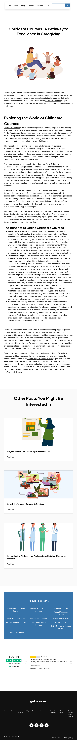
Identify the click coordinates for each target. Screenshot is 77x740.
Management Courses (38, 618)
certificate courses (51, 258)
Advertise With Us (20, 711)
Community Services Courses (40, 359)
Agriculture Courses (16, 632)
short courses (54, 167)
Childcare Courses (12, 128)
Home (9, 6)
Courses (31, 6)
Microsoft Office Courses (16, 622)
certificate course (53, 101)
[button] (71, 5)
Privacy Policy (68, 737)
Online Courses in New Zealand (70, 713)
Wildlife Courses (60, 622)
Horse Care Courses (61, 618)
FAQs (47, 6)
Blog (23, 6)
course (53, 335)
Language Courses (61, 608)
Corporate (43, 711)
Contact (40, 6)
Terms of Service (56, 737)
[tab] (38, 601)
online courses (28, 146)
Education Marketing (53, 711)
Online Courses (61, 711)
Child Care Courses (43, 264)
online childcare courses (55, 247)
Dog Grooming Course (16, 618)
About (16, 6)
